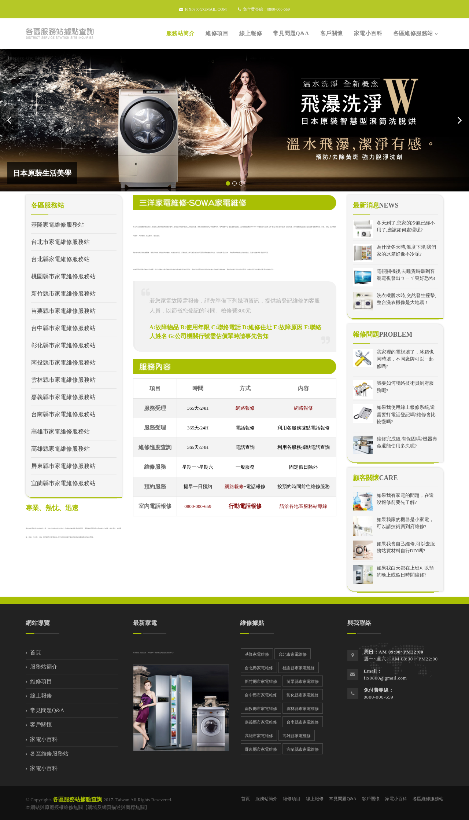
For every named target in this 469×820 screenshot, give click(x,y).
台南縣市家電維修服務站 (63, 414)
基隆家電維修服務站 (57, 225)
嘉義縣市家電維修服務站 (63, 397)
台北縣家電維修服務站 (60, 259)
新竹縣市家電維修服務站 (63, 293)
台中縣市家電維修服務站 (63, 328)
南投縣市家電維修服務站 (63, 362)
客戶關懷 (41, 725)
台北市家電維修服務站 (60, 242)
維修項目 (41, 681)
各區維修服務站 (49, 754)
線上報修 (41, 696)
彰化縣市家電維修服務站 (63, 345)
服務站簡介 (44, 667)
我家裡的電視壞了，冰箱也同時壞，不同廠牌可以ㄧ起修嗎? (405, 359)
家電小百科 (44, 739)
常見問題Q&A (47, 710)
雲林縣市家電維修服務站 (63, 380)
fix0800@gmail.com (203, 9)
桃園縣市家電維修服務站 (63, 276)
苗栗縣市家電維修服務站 (63, 311)
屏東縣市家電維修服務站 (63, 466)
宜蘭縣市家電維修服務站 (63, 483)
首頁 (35, 652)
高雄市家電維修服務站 (60, 431)
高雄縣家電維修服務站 (60, 449)
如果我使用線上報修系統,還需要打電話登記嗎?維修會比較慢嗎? (406, 414)
